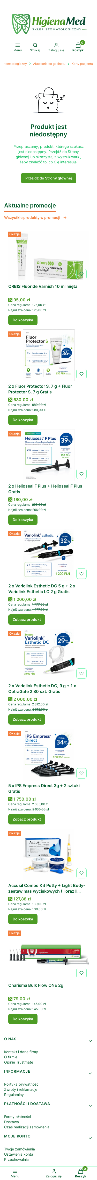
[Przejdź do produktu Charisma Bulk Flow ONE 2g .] (48, 954)
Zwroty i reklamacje (20, 1089)
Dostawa (11, 1122)
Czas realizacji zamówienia (26, 1127)
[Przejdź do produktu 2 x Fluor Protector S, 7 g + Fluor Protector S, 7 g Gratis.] (48, 355)
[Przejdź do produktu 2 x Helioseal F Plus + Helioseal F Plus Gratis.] (48, 455)
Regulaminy (14, 1094)
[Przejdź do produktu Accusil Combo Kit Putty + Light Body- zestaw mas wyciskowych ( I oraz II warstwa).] (48, 854)
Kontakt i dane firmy (21, 1052)
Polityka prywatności (21, 1084)
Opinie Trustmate (18, 1062)
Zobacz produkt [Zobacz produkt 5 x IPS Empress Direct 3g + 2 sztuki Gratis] (27, 819)
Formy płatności (17, 1116)
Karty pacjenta (82, 64)
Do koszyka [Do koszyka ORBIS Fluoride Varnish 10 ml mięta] (23, 320)
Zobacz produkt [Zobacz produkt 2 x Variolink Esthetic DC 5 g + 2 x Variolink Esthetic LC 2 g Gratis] (27, 619)
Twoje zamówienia (19, 1149)
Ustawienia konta (18, 1154)
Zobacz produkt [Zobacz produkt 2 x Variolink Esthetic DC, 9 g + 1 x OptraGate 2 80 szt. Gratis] (27, 719)
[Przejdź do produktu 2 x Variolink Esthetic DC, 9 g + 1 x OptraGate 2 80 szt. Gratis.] (48, 655)
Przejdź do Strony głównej (48, 178)
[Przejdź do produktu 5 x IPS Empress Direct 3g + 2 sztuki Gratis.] (48, 755)
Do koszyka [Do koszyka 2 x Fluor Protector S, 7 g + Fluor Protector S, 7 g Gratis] (23, 420)
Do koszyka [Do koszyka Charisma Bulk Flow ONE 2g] (23, 1019)
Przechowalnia (16, 1159)
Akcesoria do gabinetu (49, 64)
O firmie (10, 1057)
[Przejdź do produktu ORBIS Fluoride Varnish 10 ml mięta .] (48, 255)
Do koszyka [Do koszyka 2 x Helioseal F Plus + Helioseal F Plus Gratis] (23, 519)
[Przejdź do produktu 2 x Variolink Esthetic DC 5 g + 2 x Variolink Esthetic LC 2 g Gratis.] (48, 555)
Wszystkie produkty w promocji (35, 217)
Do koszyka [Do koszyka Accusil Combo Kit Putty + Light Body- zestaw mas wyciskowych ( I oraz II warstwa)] (23, 919)
